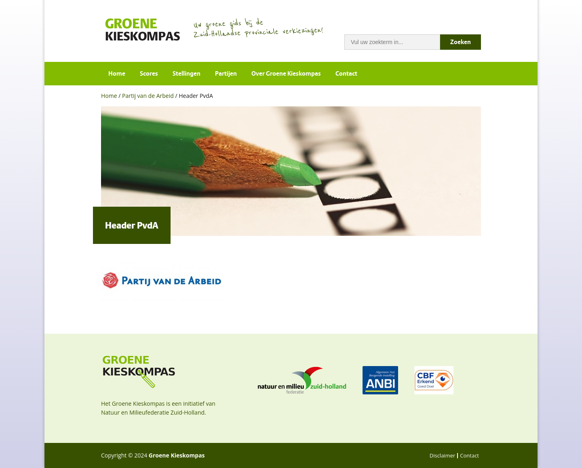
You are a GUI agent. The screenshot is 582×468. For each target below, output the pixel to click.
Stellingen (186, 73)
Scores (149, 73)
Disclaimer (442, 455)
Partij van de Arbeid (148, 96)
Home (116, 73)
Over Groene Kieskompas (286, 73)
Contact (346, 73)
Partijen (226, 73)
